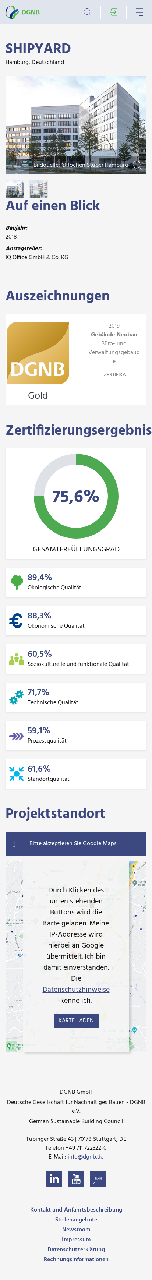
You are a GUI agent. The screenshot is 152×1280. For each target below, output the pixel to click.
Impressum (76, 1240)
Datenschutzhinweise (76, 990)
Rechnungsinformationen (76, 1260)
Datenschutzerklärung (76, 1250)
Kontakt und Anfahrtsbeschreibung (76, 1210)
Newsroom (76, 1230)
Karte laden (76, 1021)
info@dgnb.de (85, 1157)
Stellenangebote (76, 1220)
